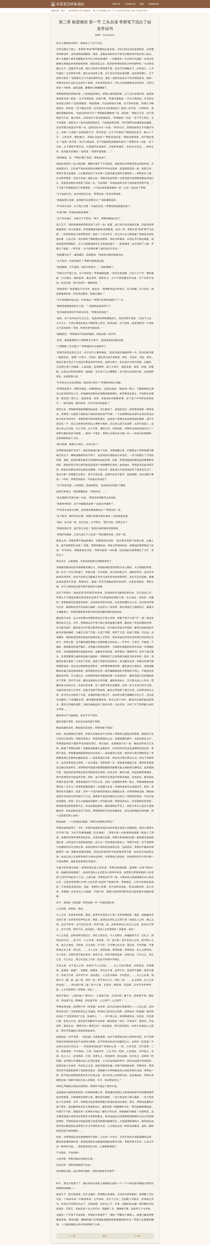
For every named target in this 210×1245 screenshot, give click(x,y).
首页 (63, 10)
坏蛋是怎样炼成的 (70, 4)
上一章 (72, 1236)
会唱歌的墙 (153, 4)
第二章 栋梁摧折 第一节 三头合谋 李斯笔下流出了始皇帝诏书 (120, 10)
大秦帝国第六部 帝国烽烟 (79, 10)
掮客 (142, 4)
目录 (104, 1236)
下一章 (137, 1236)
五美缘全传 (130, 4)
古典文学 (116, 4)
